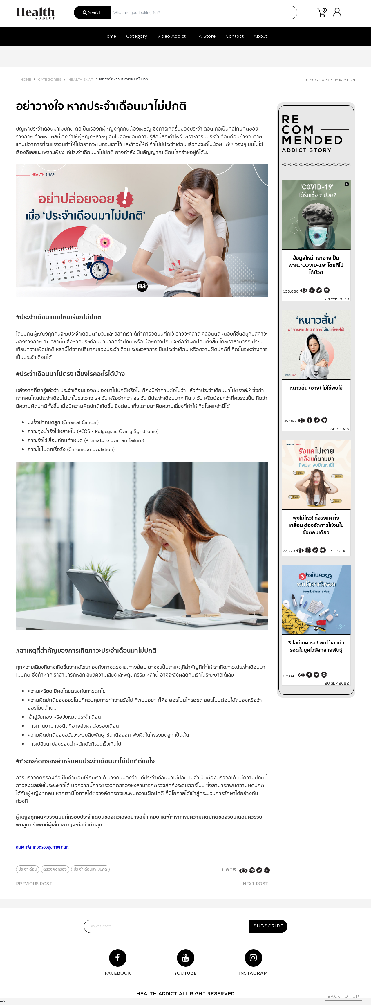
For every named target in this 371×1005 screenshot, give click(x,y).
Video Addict (171, 37)
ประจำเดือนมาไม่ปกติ (90, 869)
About (260, 37)
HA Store (206, 37)
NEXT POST (255, 884)
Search (92, 12)
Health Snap (80, 80)
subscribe (268, 926)
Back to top (343, 997)
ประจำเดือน (28, 869)
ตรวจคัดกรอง (55, 869)
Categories (49, 80)
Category (136, 37)
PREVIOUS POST (34, 884)
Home (110, 37)
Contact (235, 37)
